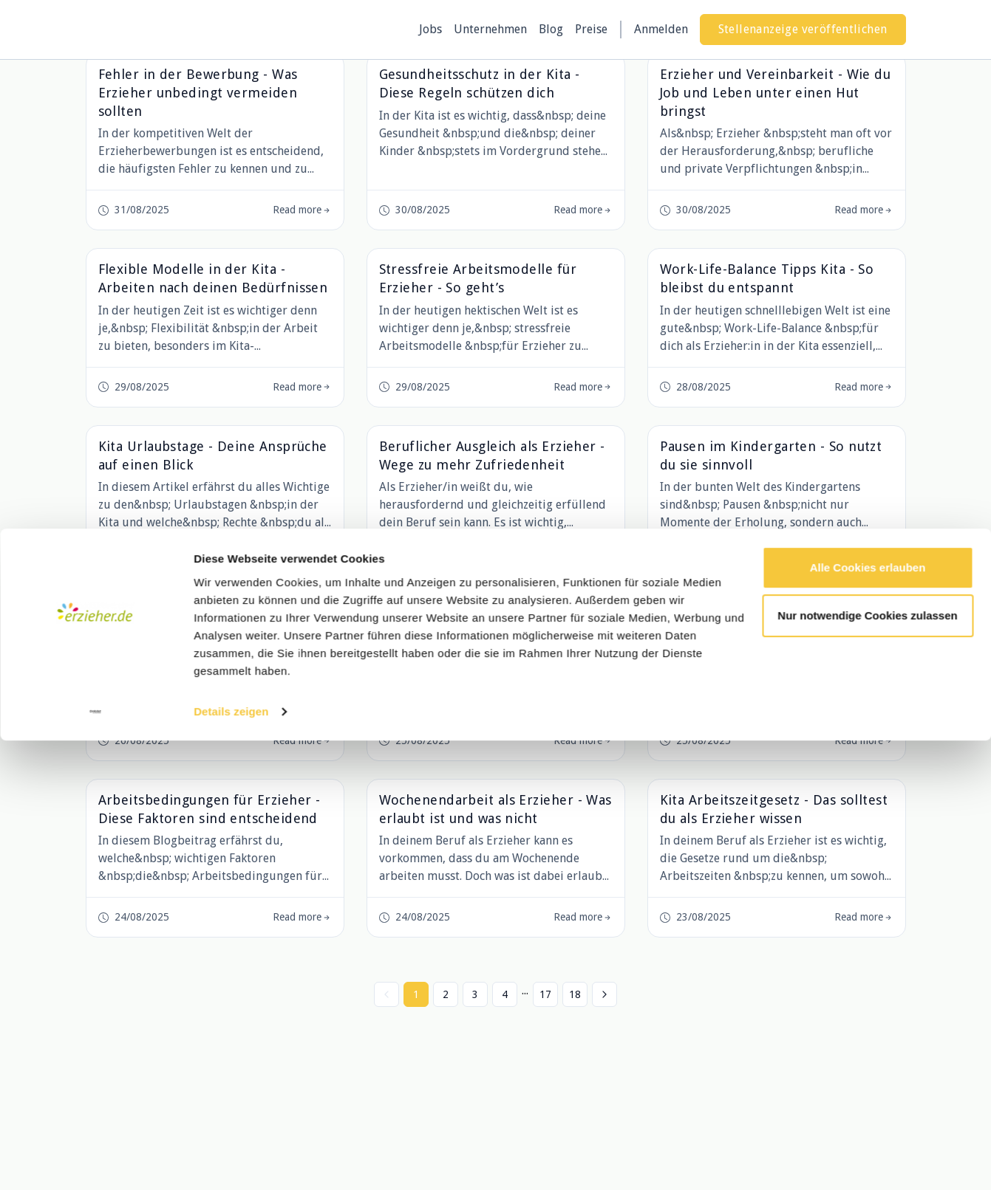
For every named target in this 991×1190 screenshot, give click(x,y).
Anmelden (661, 29)
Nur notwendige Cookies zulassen (867, 1065)
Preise (591, 29)
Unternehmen (490, 29)
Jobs (430, 29)
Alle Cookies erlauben (868, 1017)
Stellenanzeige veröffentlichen (803, 29)
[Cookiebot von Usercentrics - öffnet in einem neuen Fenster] (95, 1161)
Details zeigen (231, 1161)
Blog (551, 29)
